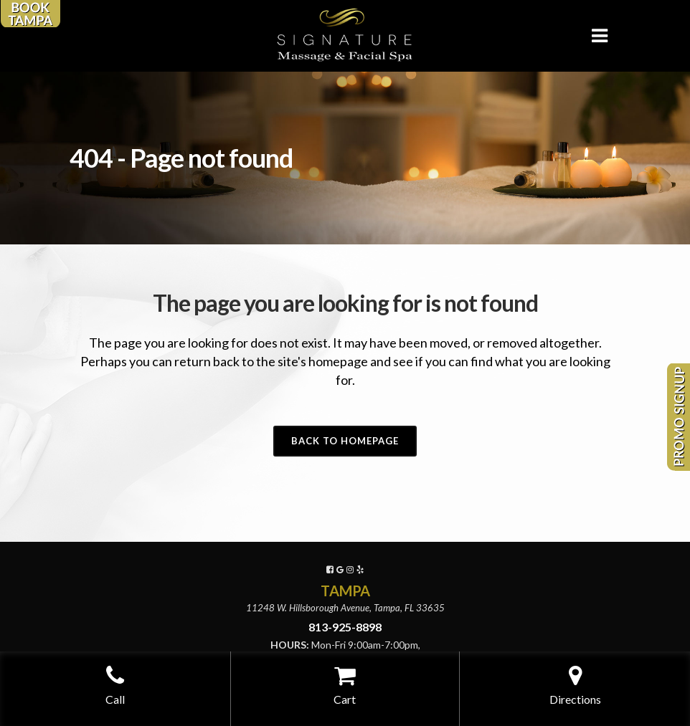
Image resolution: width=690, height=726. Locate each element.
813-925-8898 (345, 627)
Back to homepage (345, 440)
